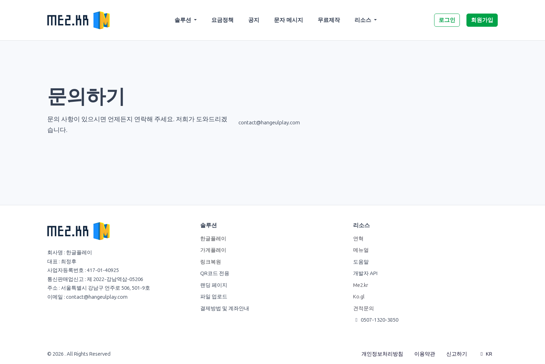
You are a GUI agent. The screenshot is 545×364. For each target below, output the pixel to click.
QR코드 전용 (214, 273)
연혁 (358, 238)
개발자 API (365, 273)
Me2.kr (360, 285)
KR (485, 354)
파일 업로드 (213, 296)
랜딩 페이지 (213, 285)
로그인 (447, 20)
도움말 (361, 262)
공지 (253, 20)
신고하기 (456, 354)
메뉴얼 (361, 250)
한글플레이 (213, 238)
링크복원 (210, 262)
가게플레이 (213, 250)
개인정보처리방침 (382, 354)
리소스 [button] (364, 20)
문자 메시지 (288, 20)
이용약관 (424, 354)
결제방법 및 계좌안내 (224, 308)
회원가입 (482, 20)
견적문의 (363, 308)
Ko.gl (359, 296)
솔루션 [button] (183, 20)
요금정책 (222, 20)
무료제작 (329, 20)
